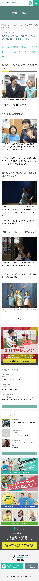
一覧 (19, 407)
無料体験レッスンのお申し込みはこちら (19, 545)
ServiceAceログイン (31, 567)
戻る (19, 319)
